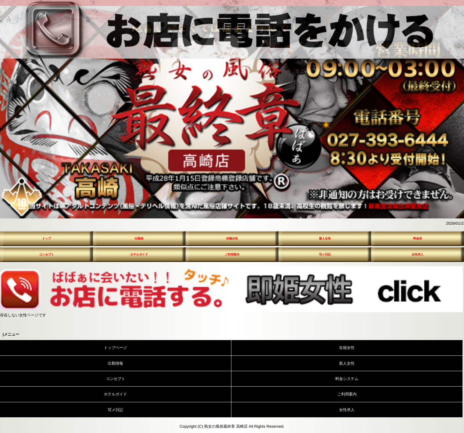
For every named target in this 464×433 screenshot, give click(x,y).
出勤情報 (115, 363)
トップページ (115, 347)
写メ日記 (325, 254)
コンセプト (46, 254)
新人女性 (325, 238)
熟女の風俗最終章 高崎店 (226, 426)
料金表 (417, 238)
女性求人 (417, 254)
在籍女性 (232, 238)
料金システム (346, 378)
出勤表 (139, 238)
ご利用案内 (232, 254)
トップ (46, 238)
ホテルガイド (139, 254)
